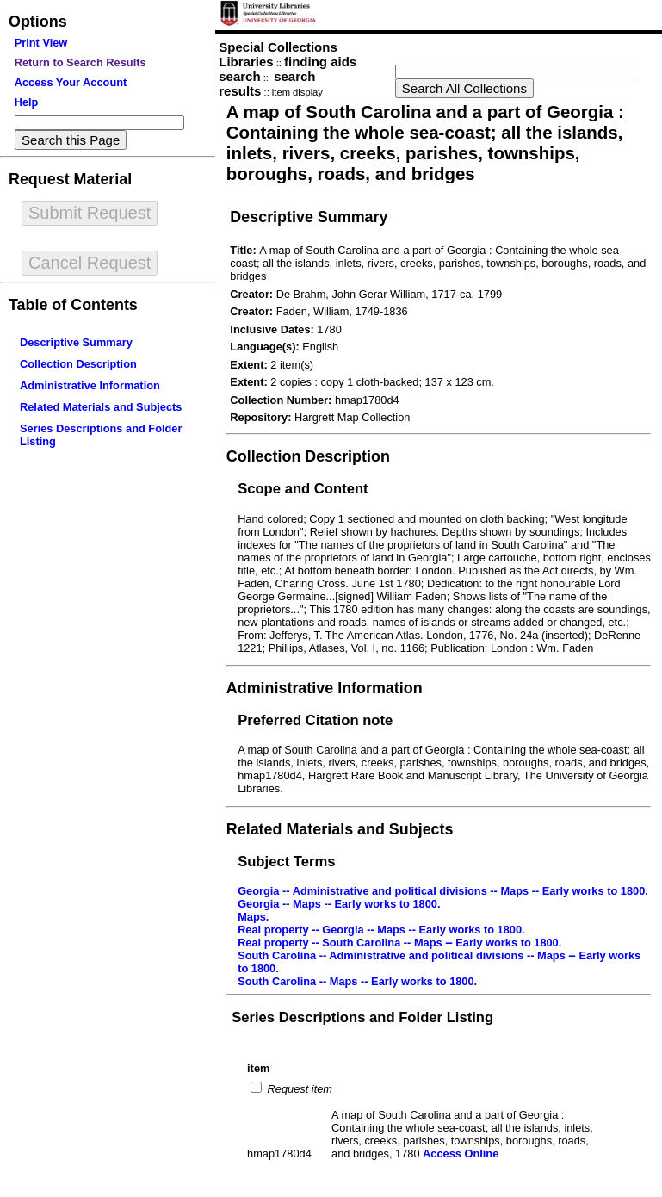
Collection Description (78, 363)
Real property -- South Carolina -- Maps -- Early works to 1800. (399, 942)
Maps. (253, 916)
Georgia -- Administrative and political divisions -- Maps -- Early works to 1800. (443, 890)
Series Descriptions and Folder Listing (362, 1017)
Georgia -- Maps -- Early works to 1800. (339, 903)
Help (27, 102)
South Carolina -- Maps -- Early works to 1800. (357, 981)
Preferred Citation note (315, 720)
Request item (298, 1088)
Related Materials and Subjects (101, 406)
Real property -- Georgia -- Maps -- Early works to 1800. (381, 929)
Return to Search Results (80, 62)
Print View (41, 42)
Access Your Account (71, 82)
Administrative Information (90, 385)
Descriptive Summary (76, 342)
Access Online (460, 1153)
